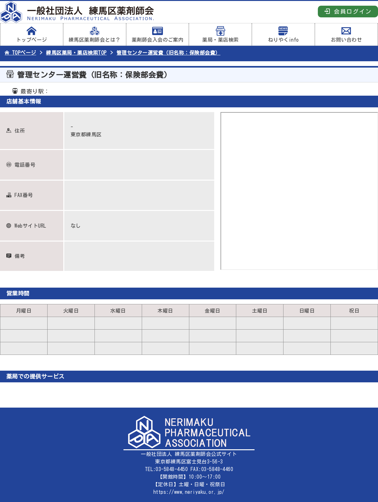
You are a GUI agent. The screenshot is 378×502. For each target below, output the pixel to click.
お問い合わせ (346, 34)
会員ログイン (348, 11)
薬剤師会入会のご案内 (157, 34)
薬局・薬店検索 (220, 34)
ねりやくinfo (283, 34)
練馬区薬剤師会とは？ (94, 34)
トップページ (31, 34)
